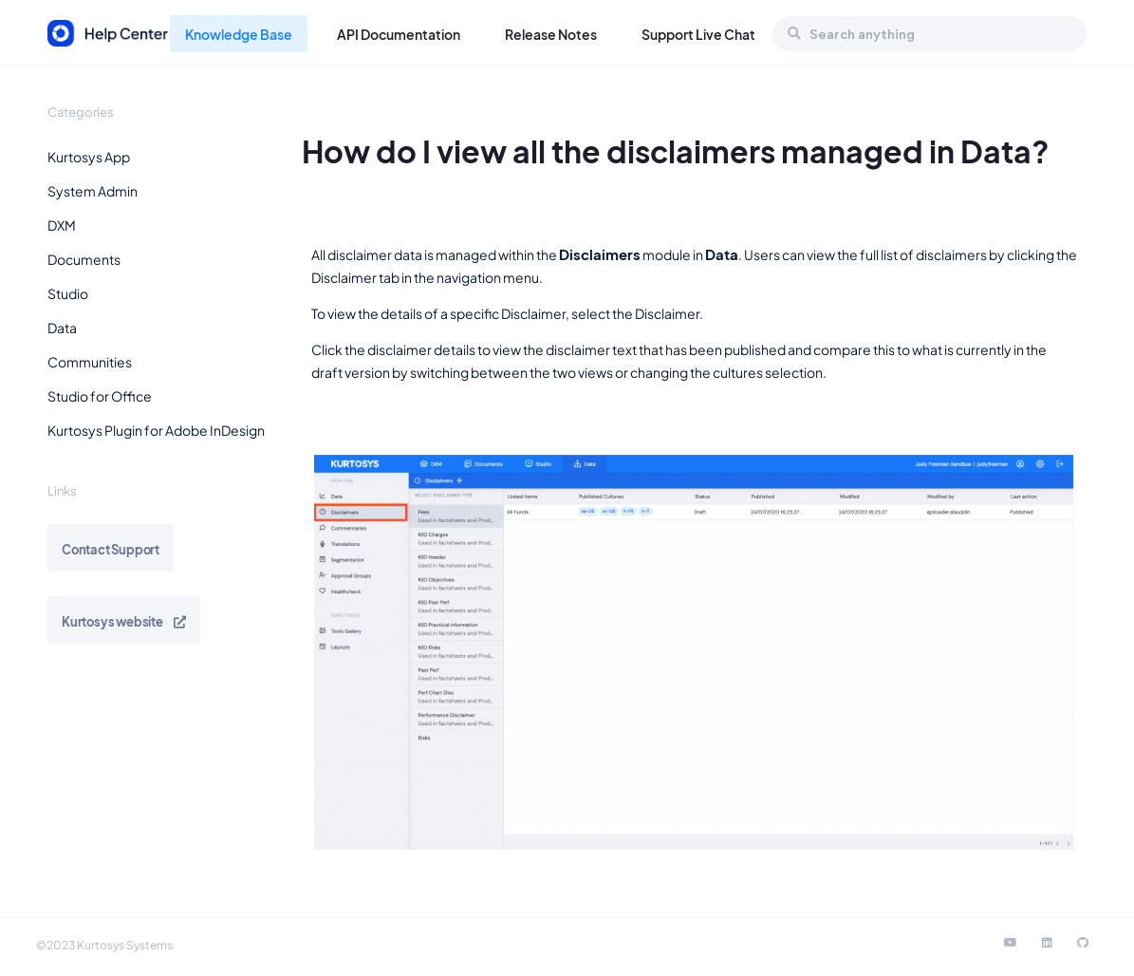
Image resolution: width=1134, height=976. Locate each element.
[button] (159, 157)
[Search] (794, 34)
